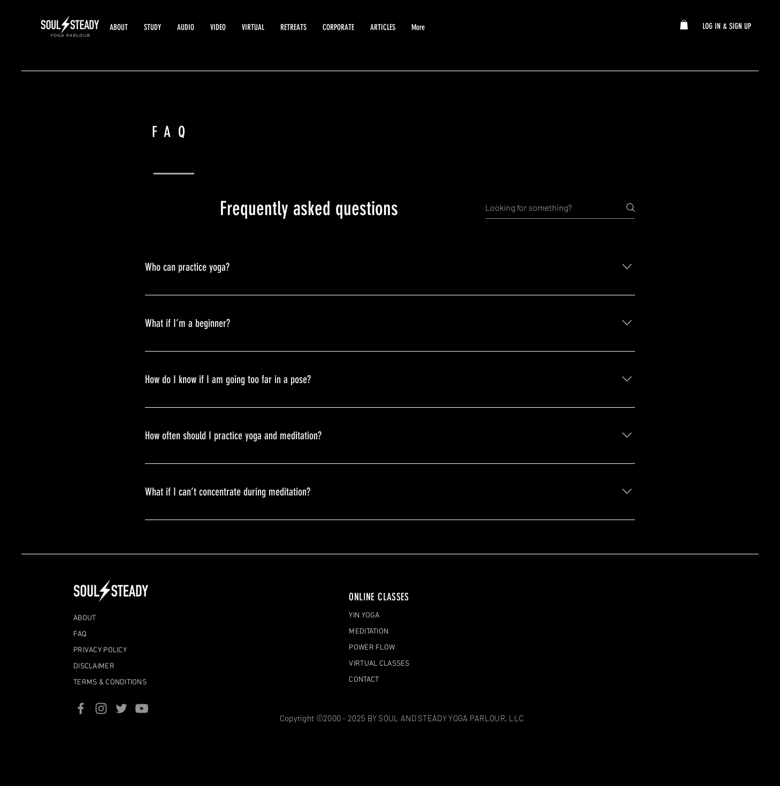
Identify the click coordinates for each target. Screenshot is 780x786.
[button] (684, 24)
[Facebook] (80, 708)
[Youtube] (141, 708)
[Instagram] (101, 708)
